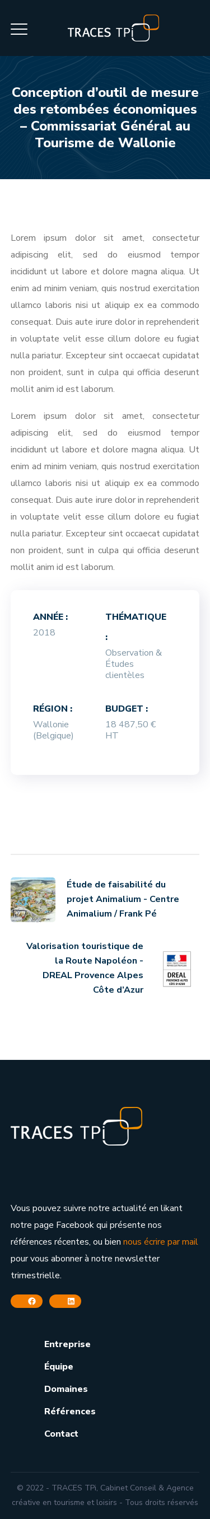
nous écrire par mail (160, 1242)
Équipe (58, 1367)
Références (70, 1411)
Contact (61, 1434)
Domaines (66, 1389)
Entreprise (67, 1344)
